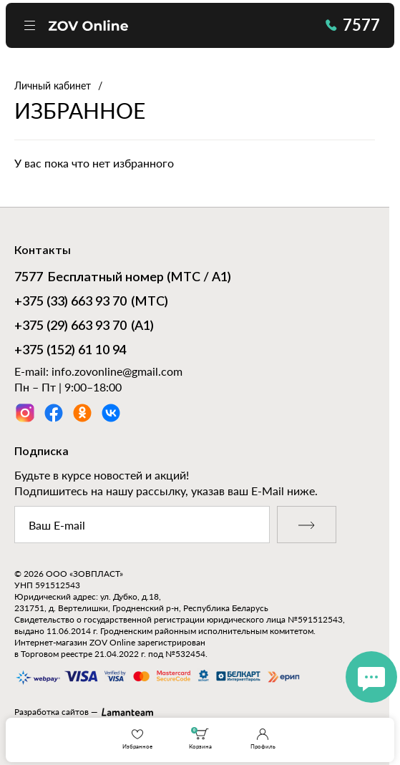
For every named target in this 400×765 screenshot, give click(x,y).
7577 (353, 24)
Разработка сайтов (51, 711)
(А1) (84, 327)
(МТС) (91, 302)
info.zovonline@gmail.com (117, 371)
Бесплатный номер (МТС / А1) (122, 278)
